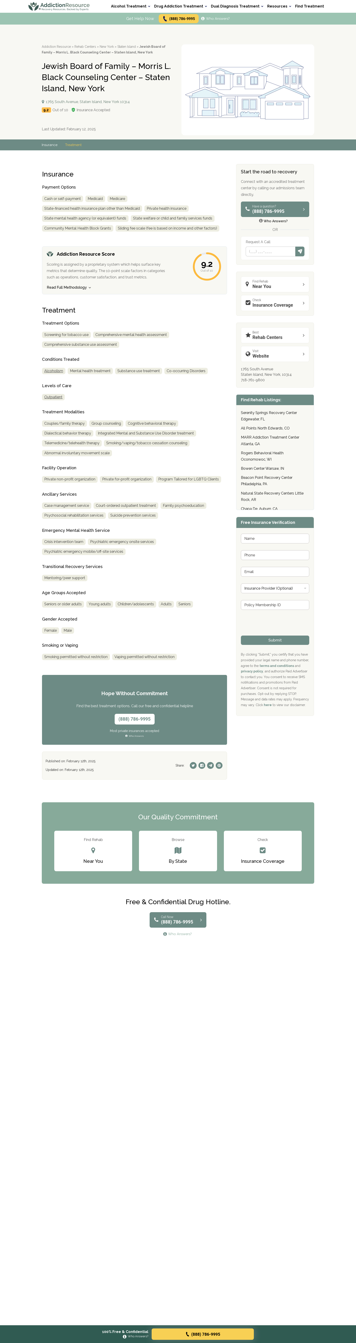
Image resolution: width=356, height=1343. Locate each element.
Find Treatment (309, 6)
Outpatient (53, 397)
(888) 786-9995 (178, 19)
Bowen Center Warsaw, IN (262, 468)
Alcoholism (53, 371)
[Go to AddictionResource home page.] (59, 6)
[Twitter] (193, 765)
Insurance (50, 145)
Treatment (74, 145)
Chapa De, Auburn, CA (259, 509)
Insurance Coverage (276, 303)
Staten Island (126, 46)
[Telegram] (210, 765)
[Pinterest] (219, 765)
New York (107, 46)
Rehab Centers (85, 46)
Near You (276, 284)
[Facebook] (201, 765)
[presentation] (275, 633)
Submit (299, 251)
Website (276, 354)
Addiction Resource (56, 46)
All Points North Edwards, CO (265, 428)
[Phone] (270, 251)
